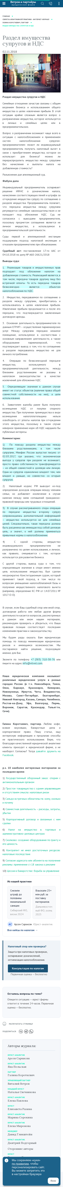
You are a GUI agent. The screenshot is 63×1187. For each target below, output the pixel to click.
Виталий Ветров (19, 1083)
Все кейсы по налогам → (22, 930)
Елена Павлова (18, 1100)
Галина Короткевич (21, 1075)
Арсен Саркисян (19, 1058)
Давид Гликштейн (20, 1134)
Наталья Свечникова (22, 1092)
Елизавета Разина (20, 1109)
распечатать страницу (18, 1024)
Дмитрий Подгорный (22, 1143)
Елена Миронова (19, 1126)
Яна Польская (17, 1066)
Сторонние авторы (20, 1148)
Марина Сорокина (20, 1117)
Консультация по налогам (28, 968)
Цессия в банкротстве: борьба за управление (33, 871)
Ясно (53, 1180)
